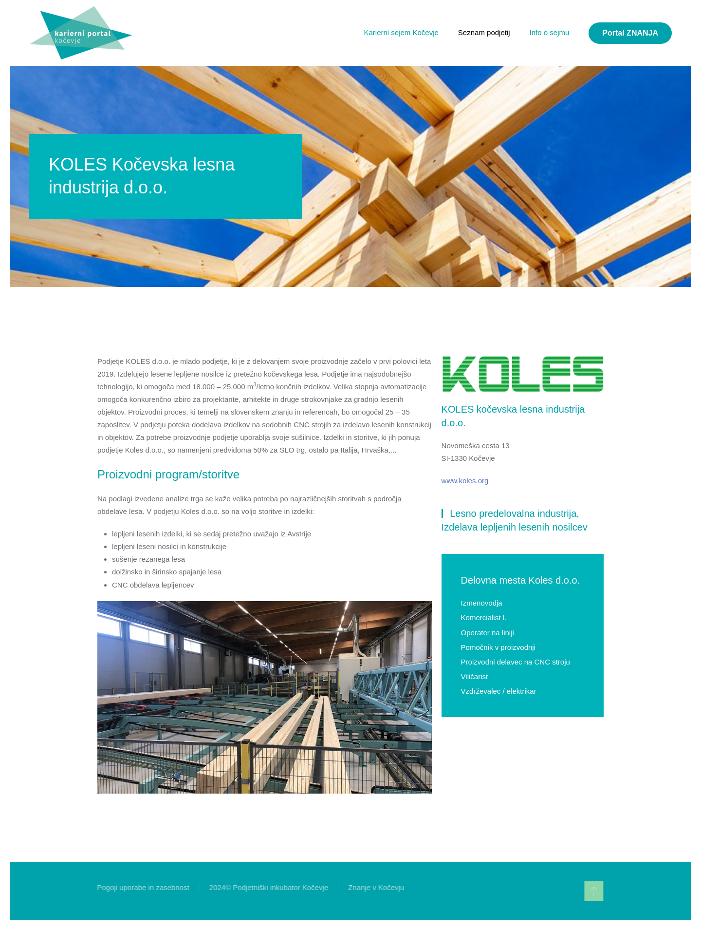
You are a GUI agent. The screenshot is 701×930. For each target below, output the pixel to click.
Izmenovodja (481, 603)
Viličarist (474, 676)
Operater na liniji (487, 632)
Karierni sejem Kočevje (401, 32)
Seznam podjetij (484, 32)
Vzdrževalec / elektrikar (498, 691)
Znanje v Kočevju (375, 887)
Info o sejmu (550, 32)
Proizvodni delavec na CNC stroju (515, 662)
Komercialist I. (484, 617)
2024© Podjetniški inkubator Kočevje (268, 887)
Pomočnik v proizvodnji (498, 647)
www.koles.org (465, 480)
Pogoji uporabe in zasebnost (142, 887)
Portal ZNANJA (630, 33)
